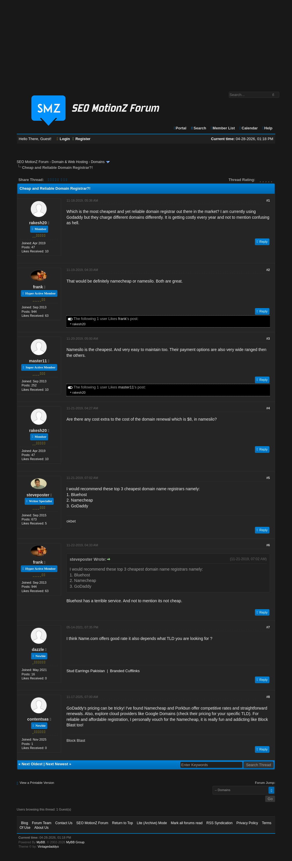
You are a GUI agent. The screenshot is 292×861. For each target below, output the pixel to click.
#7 (268, 627)
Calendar (248, 128)
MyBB (41, 842)
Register (81, 139)
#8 (268, 697)
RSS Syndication (219, 823)
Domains (97, 162)
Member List (222, 128)
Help (267, 128)
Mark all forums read (186, 823)
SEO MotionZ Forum (33, 162)
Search (198, 128)
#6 (268, 545)
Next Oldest (31, 764)
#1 (268, 200)
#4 (268, 408)
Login (63, 139)
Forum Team (41, 823)
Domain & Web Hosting (70, 162)
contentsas (38, 719)
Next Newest (57, 764)
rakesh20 (38, 222)
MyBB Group (75, 842)
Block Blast (75, 740)
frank (38, 287)
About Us (41, 828)
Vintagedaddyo (48, 846)
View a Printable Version (37, 782)
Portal (179, 128)
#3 (268, 338)
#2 (268, 270)
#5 (268, 478)
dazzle (38, 649)
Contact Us (63, 823)
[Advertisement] (146, 43)
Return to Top (122, 823)
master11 (38, 361)
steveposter (38, 495)
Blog (24, 823)
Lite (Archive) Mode (152, 823)
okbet (71, 521)
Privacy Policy (247, 823)
